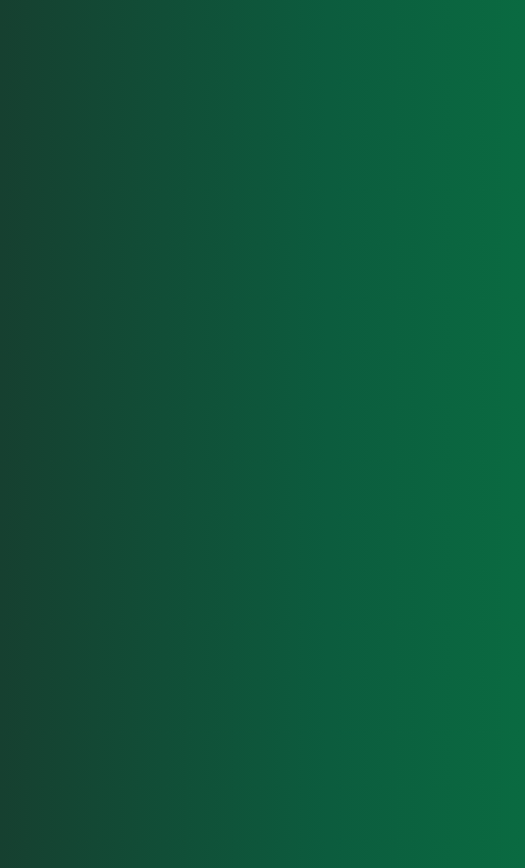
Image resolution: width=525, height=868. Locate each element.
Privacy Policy (445, 800)
